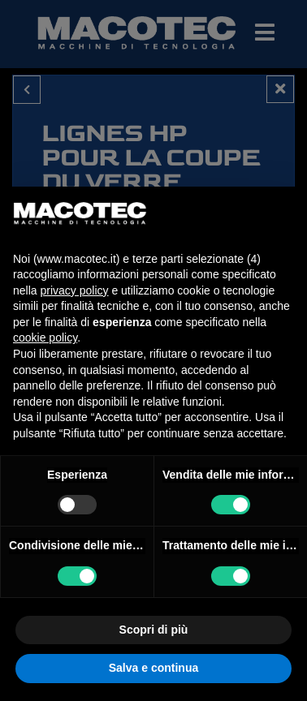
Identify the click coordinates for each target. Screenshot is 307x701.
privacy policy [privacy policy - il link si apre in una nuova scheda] (74, 290)
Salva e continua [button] (153, 667)
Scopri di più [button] (153, 629)
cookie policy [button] (45, 337)
